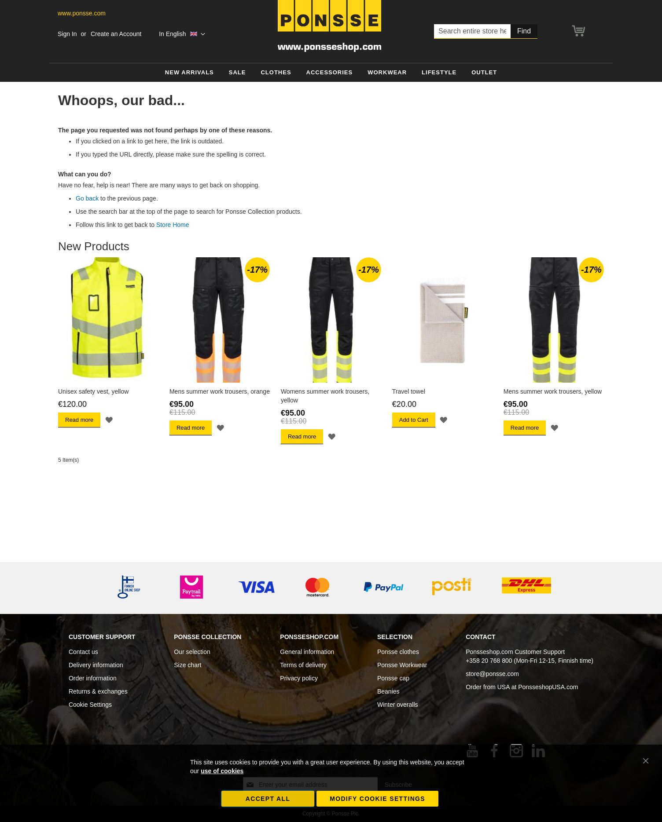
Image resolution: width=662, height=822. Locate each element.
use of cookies (222, 771)
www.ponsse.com (82, 13)
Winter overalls (397, 704)
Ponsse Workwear (402, 665)
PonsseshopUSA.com (548, 686)
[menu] (331, 72)
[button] (182, 34)
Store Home (172, 224)
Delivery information (96, 665)
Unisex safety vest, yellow (93, 391)
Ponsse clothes (398, 651)
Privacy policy (299, 678)
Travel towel (408, 391)
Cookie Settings (90, 704)
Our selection (192, 651)
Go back (87, 198)
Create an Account (116, 33)
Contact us (83, 651)
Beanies (388, 691)
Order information (93, 678)
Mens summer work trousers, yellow (553, 391)
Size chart (187, 665)
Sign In (67, 33)
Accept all (268, 798)
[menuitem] (189, 72)
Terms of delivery (303, 665)
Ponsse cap (393, 678)
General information (307, 651)
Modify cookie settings (377, 798)
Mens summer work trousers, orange (219, 391)
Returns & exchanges (98, 691)
